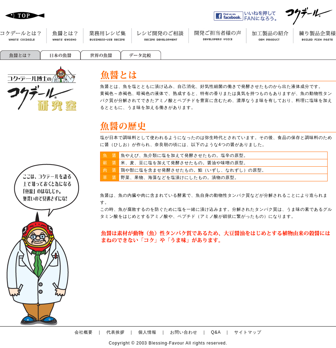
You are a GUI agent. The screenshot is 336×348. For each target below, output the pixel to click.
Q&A (216, 332)
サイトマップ (247, 332)
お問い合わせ (183, 332)
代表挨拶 (115, 332)
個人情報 (147, 332)
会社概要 (84, 332)
